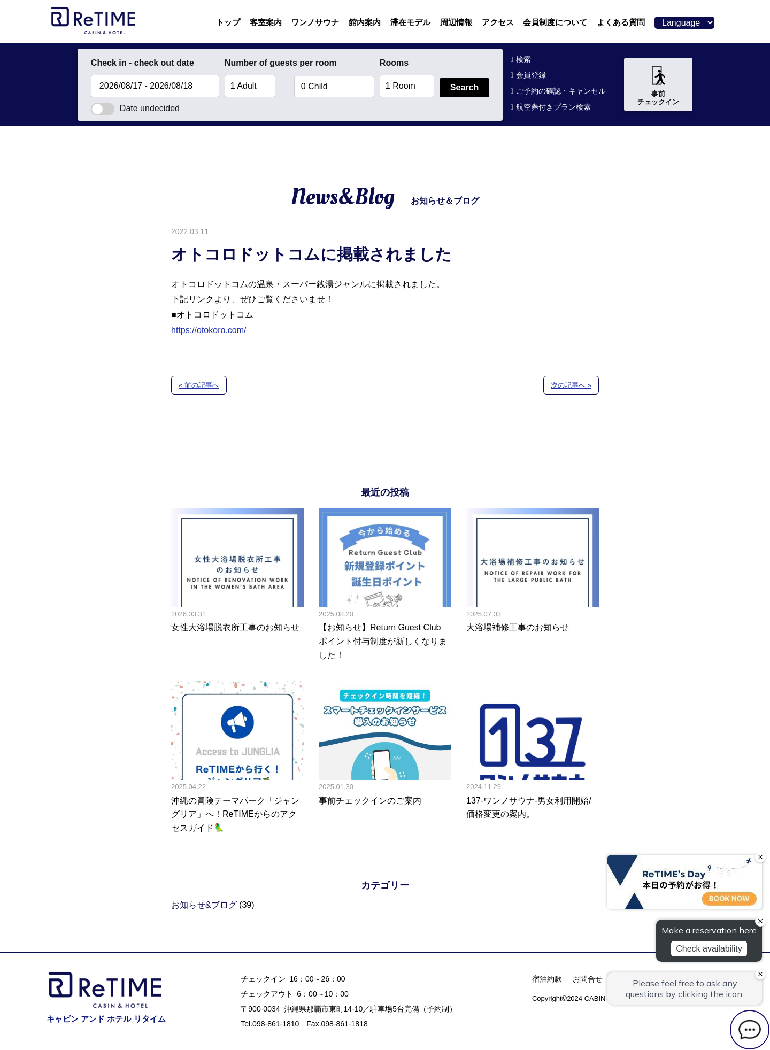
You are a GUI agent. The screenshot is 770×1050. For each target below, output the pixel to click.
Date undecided (135, 108)
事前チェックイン (658, 86)
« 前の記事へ (199, 385)
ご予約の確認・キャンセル (561, 91)
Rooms (394, 62)
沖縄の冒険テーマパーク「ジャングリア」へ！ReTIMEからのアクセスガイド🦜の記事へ (237, 758)
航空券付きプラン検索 (553, 107)
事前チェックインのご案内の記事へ (385, 758)
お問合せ (588, 979)
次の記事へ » (571, 385)
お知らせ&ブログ (204, 904)
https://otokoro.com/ (209, 330)
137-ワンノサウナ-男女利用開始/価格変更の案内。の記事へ (532, 758)
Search (464, 87)
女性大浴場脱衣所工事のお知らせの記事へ (237, 585)
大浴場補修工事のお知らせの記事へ (532, 585)
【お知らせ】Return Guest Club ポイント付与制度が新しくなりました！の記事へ (385, 585)
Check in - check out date (142, 62)
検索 (523, 59)
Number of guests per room (257, 62)
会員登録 (531, 75)
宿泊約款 (547, 979)
